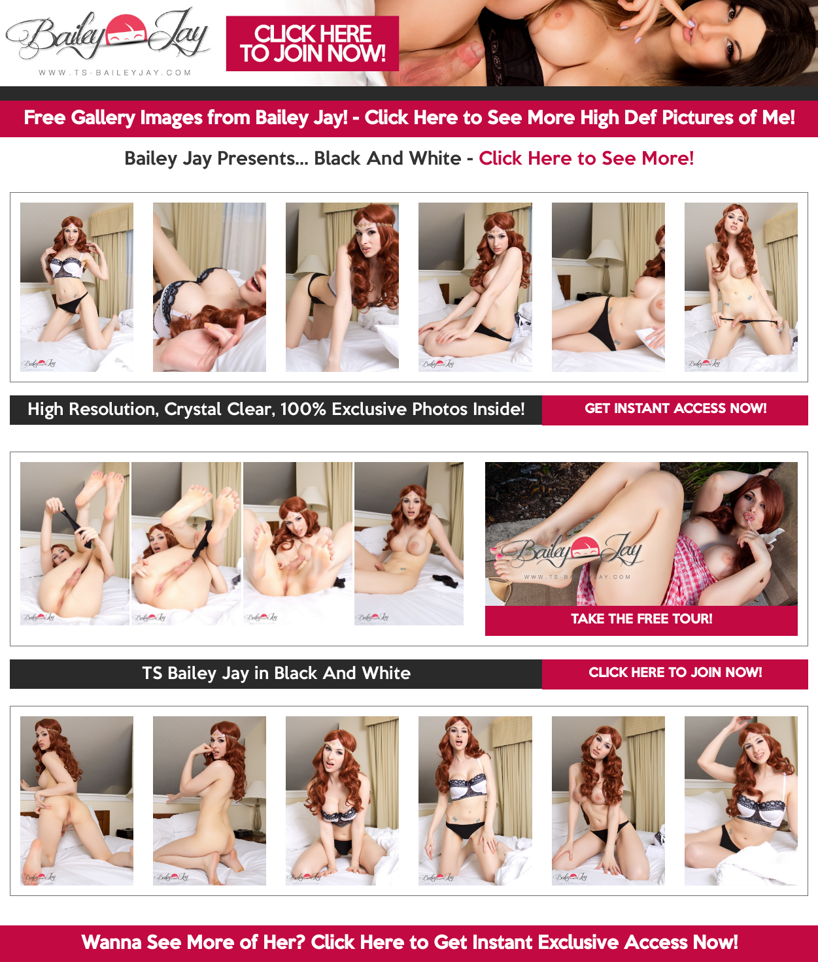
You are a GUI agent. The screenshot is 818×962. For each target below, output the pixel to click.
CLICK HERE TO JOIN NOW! (675, 674)
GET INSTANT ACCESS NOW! (675, 410)
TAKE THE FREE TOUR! (641, 620)
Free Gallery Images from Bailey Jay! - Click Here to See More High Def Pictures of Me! (409, 118)
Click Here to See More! (586, 159)
